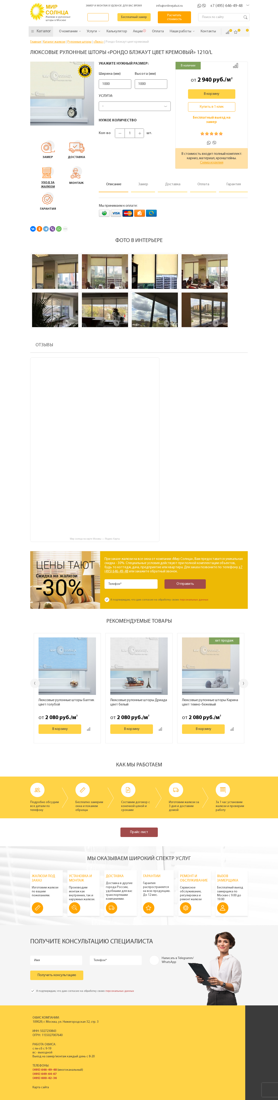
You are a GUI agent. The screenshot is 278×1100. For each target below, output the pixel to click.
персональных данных (194, 599)
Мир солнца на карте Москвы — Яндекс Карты (95, 539)
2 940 (204, 80)
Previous (34, 683)
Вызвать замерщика (227, 1033)
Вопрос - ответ (223, 1053)
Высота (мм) (152, 74)
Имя (38, 960)
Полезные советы (225, 1049)
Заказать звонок (102, 17)
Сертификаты (178, 1033)
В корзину (211, 94)
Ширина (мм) (110, 74)
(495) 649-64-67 (42, 1074)
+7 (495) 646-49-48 (226, 6)
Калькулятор (194, 1073)
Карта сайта (38, 1087)
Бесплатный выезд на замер (211, 120)
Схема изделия (211, 162)
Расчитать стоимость (177, 17)
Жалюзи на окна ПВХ (119, 1045)
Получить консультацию (56, 975)
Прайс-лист (139, 832)
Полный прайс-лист (118, 1049)
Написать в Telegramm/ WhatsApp (178, 960)
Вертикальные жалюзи (120, 1025)
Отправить (180, 584)
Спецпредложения (226, 1037)
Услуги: (106, 96)
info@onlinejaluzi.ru (169, 6)
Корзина (244, 32)
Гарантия (219, 1045)
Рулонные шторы (117, 1041)
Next (245, 683)
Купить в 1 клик (212, 107)
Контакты (175, 1045)
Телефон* (115, 584)
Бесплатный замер (140, 17)
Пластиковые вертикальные (124, 1029)
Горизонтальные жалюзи (122, 1033)
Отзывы (174, 1041)
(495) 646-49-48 (42, 1070)
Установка (220, 1041)
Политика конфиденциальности (127, 1096)
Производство (179, 1029)
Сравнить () (227, 32)
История (175, 1025)
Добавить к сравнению (235, 65)
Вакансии (176, 1049)
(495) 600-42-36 (42, 1078)
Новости (175, 1037)
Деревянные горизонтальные (125, 1037)
